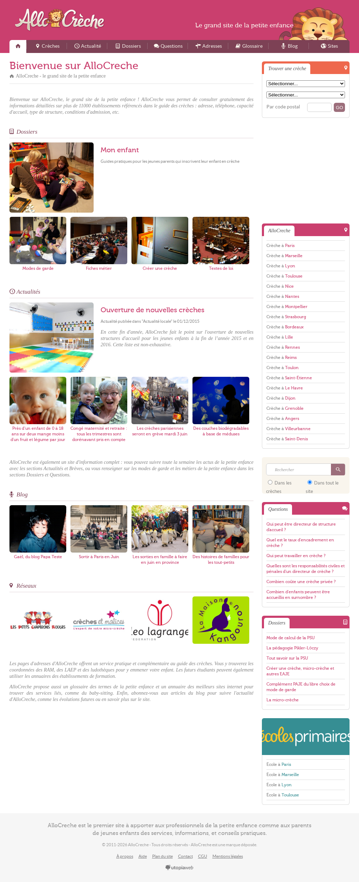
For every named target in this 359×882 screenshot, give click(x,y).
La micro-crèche (282, 699)
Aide (142, 856)
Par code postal (283, 106)
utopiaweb (179, 867)
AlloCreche (61, 20)
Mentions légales (227, 856)
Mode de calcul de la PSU (290, 637)
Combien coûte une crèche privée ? (301, 581)
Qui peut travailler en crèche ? (295, 555)
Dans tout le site (322, 485)
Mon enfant (120, 150)
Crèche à (280, 245)
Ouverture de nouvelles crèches (152, 310)
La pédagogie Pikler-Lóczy (292, 648)
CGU (202, 856)
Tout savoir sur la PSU (287, 658)
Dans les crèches (279, 485)
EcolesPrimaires (306, 736)
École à (278, 764)
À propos (124, 856)
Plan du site (162, 856)
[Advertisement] (310, 170)
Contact (185, 856)
